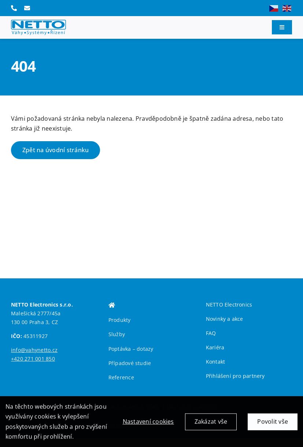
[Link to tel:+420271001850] (14, 8)
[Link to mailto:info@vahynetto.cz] (27, 8)
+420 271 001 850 (33, 358)
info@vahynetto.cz (34, 349)
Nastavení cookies (148, 424)
